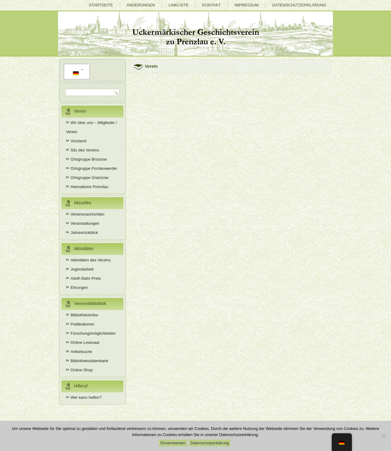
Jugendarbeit (82, 269)
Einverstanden (173, 443)
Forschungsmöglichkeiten (93, 333)
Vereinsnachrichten (87, 214)
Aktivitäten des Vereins (91, 260)
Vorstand (78, 141)
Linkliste (178, 5)
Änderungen (141, 5)
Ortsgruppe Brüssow (89, 159)
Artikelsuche (81, 351)
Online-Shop (82, 370)
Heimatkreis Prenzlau (89, 186)
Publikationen (82, 324)
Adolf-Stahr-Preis (86, 278)
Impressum (247, 5)
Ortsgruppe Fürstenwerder (94, 168)
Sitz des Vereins (85, 150)
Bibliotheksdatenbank (89, 360)
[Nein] (383, 436)
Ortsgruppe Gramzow (89, 177)
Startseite (101, 5)
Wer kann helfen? (86, 397)
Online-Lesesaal (85, 342)
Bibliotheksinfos (84, 315)
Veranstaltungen (85, 223)
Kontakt (211, 5)
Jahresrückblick (84, 232)
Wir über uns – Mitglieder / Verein (91, 127)
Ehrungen (79, 287)
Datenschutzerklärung (299, 5)
